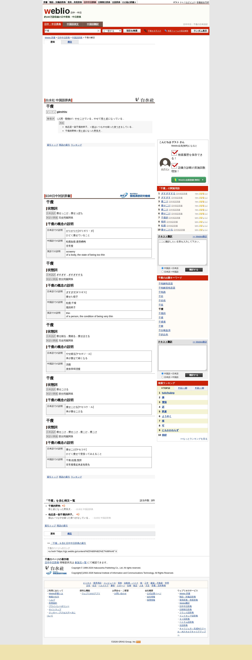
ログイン (190, 2)
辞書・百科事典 (159, 586)
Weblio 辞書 (50, 38)
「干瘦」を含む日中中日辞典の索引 (68, 543)
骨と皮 (104, 118)
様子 (75, 296)
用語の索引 (64, 145)
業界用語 (97, 583)
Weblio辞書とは (56, 593)
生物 (129, 586)
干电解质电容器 (167, 287)
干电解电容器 (166, 283)
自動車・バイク (131, 583)
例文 (70, 42)
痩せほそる (84, 336)
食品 (135, 586)
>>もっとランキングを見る (193, 439)
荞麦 (164, 411)
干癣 (161, 326)
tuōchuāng (168, 392)
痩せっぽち (77, 213)
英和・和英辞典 (75, 2)
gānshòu (62, 111)
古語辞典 (116, 2)
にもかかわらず (170, 430)
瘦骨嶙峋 (81, 241)
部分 (61, 279)
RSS (139, 642)
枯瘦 (68, 303)
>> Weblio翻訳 (200, 236)
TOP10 (165, 388)
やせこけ (79, 118)
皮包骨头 (85, 464)
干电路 (162, 292)
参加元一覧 (81, 562)
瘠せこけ (73, 432)
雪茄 (164, 402)
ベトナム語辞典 (186, 622)
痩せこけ (61, 432)
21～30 (199, 388)
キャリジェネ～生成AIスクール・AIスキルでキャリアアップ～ (191, 631)
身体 (68, 368)
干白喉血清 (164, 330)
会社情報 (151, 597)
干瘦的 (164, 217)
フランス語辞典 (186, 612)
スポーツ (121, 586)
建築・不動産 (157, 583)
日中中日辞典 (90, 2)
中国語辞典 (77, 38)
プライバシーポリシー (59, 606)
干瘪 (161, 317)
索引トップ (52, 145)
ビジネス (87, 583)
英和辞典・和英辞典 (188, 600)
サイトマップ (55, 609)
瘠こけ (93, 432)
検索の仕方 (54, 597)
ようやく (166, 416)
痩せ (75, 235)
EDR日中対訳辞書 (58, 196)
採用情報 (151, 600)
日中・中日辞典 (52, 24)
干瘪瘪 (162, 321)
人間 (60, 118)
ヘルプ (52, 600)
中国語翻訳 (93, 24)
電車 (120, 583)
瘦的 (68, 307)
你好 (164, 435)
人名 (141, 586)
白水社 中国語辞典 (58, 100)
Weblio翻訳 (184, 603)
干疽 (161, 304)
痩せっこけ (62, 213)
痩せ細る (61, 336)
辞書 (45, 2)
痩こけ (84, 432)
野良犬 (97, 131)
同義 (66, 279)
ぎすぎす (61, 274)
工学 (146, 583)
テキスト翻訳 (165, 236)
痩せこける (62, 389)
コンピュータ (110, 583)
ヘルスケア (103, 586)
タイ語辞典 (184, 619)
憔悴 (79, 460)
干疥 (161, 296)
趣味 (113, 586)
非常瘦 (69, 245)
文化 (88, 586)
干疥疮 (162, 300)
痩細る (72, 336)
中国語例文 (73, 24)
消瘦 (68, 364)
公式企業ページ (154, 593)
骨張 (82, 453)
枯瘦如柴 (71, 241)
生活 (94, 586)
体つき (117, 127)
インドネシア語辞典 (188, 616)
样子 (73, 307)
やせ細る (71, 353)
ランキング (76, 145)
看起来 (76, 464)
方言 (147, 586)
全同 (63, 217)
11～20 (182, 388)
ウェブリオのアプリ (91, 593)
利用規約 (53, 603)
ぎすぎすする (75, 274)
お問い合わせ (120, 593)
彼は (94, 127)
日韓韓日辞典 (104, 2)
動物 (67, 118)
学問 (167, 583)
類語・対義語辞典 (57, 2)
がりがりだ (72, 230)
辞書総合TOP (203, 2)
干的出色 (163, 334)
